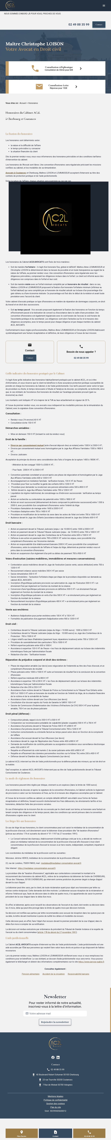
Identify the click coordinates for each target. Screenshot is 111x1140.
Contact (99, 24)
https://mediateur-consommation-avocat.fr (37, 868)
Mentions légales (55, 1096)
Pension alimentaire (30, 974)
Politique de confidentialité (55, 1100)
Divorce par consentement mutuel (27, 445)
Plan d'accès (21, 1136)
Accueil (23, 103)
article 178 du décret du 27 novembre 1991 (57, 932)
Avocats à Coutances (16, 173)
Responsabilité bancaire (78, 974)
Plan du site (55, 1107)
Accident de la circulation (54, 974)
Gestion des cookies (55, 1103)
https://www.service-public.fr (91, 962)
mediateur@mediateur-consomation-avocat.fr (61, 863)
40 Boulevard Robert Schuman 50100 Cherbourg (57, 1074)
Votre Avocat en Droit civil (33, 49)
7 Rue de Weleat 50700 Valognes (57, 1085)
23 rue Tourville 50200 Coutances (57, 1080)
